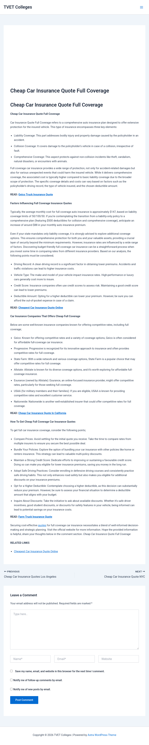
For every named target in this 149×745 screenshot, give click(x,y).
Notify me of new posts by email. (32, 689)
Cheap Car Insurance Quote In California (42, 413)
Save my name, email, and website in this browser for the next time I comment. (60, 671)
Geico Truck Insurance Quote (35, 194)
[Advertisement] (74, 59)
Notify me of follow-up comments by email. (37, 680)
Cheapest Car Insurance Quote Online (40, 307)
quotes (42, 525)
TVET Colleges (18, 7)
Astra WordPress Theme (102, 735)
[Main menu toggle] (141, 7)
